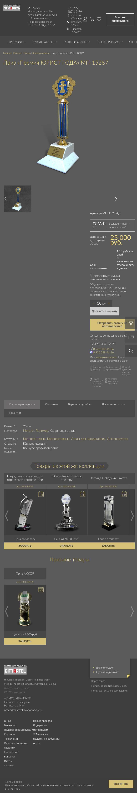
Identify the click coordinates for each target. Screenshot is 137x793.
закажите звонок (106, 357)
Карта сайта (98, 681)
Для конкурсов (117, 438)
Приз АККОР (25, 573)
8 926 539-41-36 (103, 349)
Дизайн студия (104, 667)
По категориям (43, 42)
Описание (51, 404)
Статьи (8, 761)
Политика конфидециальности (109, 686)
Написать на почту (76, 30)
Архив (36, 743)
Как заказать (11, 752)
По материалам (108, 42)
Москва (36, 8)
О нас (7, 720)
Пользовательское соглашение (109, 690)
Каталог (17, 53)
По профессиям (75, 42)
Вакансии (10, 725)
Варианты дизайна (80, 404)
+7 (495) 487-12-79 (74, 10)
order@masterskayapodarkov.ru (23, 710)
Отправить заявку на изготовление (112, 325)
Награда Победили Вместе (108, 478)
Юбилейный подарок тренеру (67, 478)
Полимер (41, 430)
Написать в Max (76, 23)
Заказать (24, 546)
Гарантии (15, 412)
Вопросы (9, 756)
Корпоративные (41, 53)
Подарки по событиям (46, 738)
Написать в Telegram (76, 17)
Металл (28, 430)
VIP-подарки (40, 734)
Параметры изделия (22, 404)
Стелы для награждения (88, 438)
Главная (7, 53)
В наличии (14, 42)
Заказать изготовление (120, 19)
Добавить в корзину (104, 311)
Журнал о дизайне (107, 672)
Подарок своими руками (18, 729)
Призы (27, 53)
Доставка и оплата (113, 404)
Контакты (9, 734)
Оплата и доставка (15, 743)
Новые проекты (42, 720)
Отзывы (9, 765)
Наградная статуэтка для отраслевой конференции (25, 478)
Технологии (11, 738)
